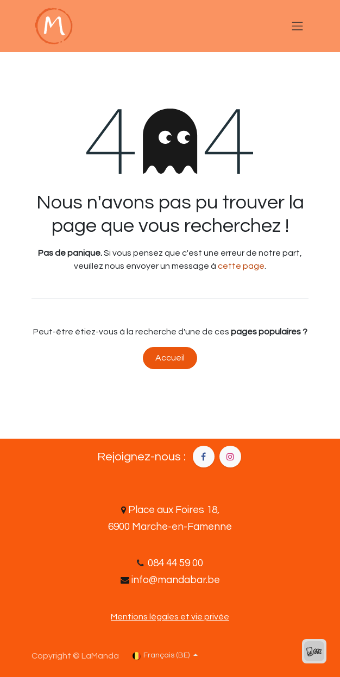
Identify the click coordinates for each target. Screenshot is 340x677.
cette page (241, 266)
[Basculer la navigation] (297, 26)
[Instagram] (230, 456)
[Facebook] (204, 456)
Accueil (170, 357)
